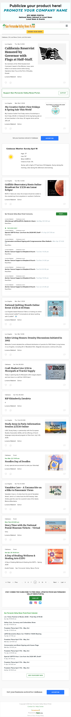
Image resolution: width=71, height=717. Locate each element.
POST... (61, 214)
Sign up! (35, 598)
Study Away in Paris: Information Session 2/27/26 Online (22, 425)
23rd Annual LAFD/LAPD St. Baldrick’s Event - (27, 221)
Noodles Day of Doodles (17, 461)
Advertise (50, 138)
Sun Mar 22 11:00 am (12, 458)
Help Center (40, 706)
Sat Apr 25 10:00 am (12, 553)
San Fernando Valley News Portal (27, 568)
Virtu (6, 532)
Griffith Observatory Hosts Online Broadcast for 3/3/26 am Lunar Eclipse (23, 187)
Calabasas (18, 219)
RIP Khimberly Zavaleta (18, 398)
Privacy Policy (40, 715)
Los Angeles (8, 44)
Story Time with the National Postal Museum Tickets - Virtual (22, 526)
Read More (8, 223)
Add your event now (35, 675)
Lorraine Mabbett (10, 77)
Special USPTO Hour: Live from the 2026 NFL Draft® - (30, 232)
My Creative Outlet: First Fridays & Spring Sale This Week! (22, 108)
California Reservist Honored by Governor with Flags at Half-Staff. (19, 53)
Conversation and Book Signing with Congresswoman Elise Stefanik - (34, 242)
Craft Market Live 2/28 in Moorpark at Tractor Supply (20, 369)
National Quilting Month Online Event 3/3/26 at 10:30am (22, 306)
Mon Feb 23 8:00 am (12, 522)
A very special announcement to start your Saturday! (22, 465)
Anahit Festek (9, 568)
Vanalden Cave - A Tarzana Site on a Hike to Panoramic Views (23, 489)
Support (63, 93)
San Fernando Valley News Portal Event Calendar (21, 613)
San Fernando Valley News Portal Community (19, 214)
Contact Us (31, 706)
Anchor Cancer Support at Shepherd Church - (27, 252)
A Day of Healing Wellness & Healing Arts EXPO (20, 557)
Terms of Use (31, 715)
